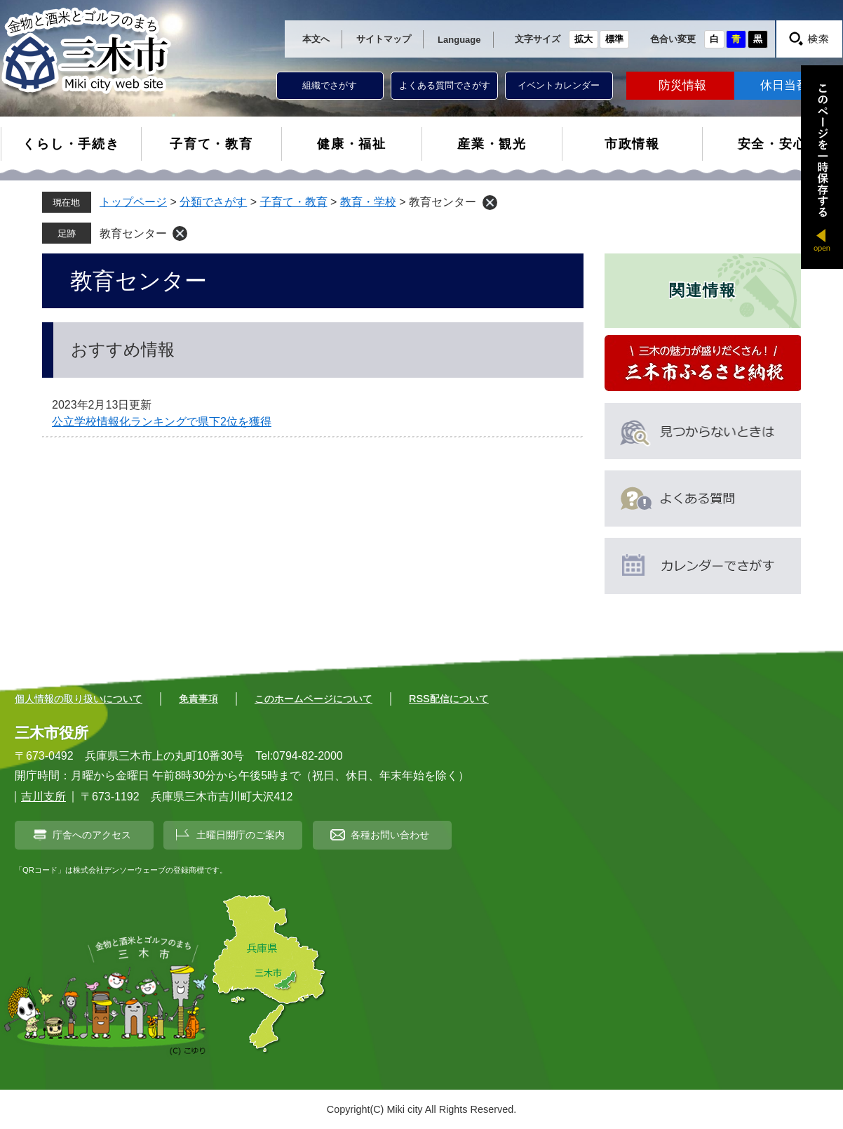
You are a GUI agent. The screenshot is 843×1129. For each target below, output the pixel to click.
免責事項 (198, 698)
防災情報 (682, 85)
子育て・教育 (211, 144)
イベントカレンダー (559, 85)
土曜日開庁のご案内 (240, 834)
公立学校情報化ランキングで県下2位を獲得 (161, 422)
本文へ (316, 39)
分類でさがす (213, 202)
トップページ (133, 202)
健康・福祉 (351, 144)
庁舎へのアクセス (92, 834)
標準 (614, 39)
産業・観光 (492, 144)
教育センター (133, 233)
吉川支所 (43, 797)
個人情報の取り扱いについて (78, 698)
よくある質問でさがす (444, 85)
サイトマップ (383, 39)
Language (459, 39)
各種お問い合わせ (390, 834)
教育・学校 (368, 202)
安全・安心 (772, 144)
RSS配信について (449, 698)
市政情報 (632, 144)
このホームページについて (313, 698)
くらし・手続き (71, 144)
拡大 (583, 39)
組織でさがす (329, 85)
